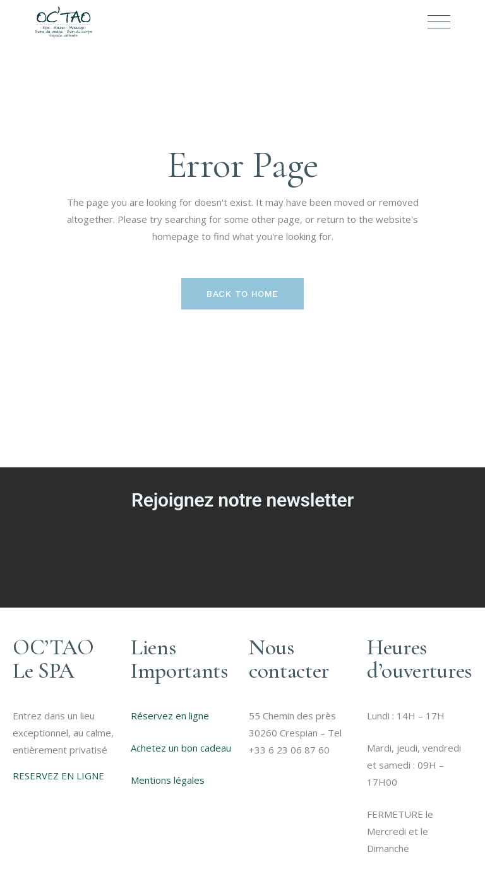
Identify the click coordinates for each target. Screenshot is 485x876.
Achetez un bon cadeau (181, 747)
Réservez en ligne (170, 715)
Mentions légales (168, 780)
